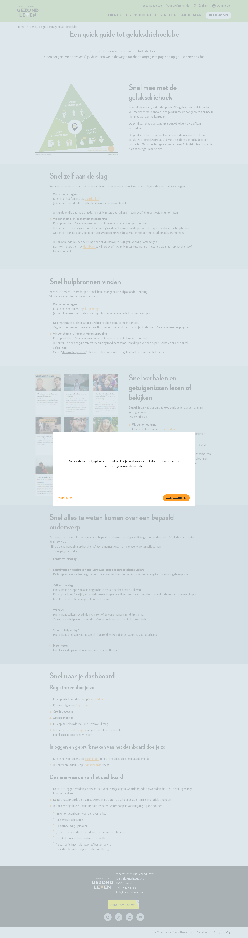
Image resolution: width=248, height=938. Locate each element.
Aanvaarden (176, 498)
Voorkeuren (65, 497)
